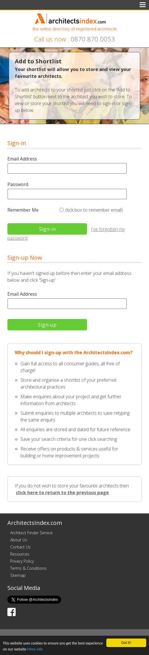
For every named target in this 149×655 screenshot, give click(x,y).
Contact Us (20, 547)
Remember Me (23, 210)
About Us (18, 540)
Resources (19, 554)
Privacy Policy (22, 561)
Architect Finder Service (31, 532)
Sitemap (18, 575)
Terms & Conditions (28, 568)
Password (17, 184)
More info (35, 649)
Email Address (22, 159)
